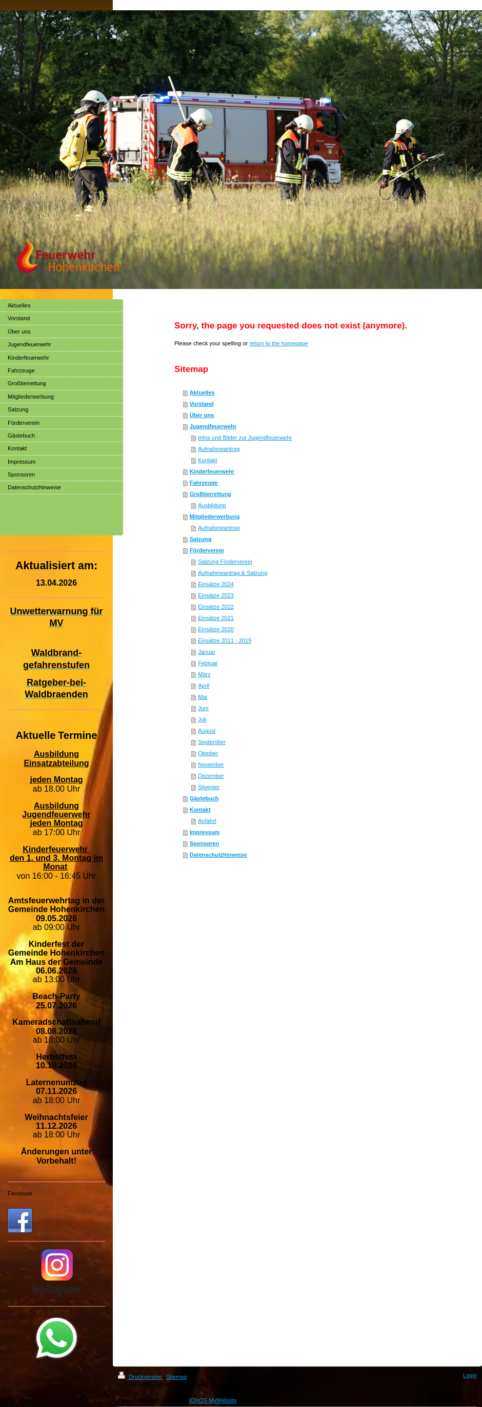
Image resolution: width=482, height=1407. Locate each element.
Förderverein (207, 550)
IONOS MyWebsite (213, 1400)
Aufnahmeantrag (218, 449)
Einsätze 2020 (216, 629)
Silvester (208, 787)
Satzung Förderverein (225, 561)
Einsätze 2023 (216, 595)
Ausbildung (212, 505)
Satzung (201, 539)
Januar (206, 652)
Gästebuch (204, 798)
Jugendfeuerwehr (213, 426)
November (211, 764)
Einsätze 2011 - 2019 (224, 640)
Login (470, 1375)
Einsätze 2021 (216, 618)
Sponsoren (204, 843)
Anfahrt (207, 821)
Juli (202, 719)
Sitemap (176, 1377)
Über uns (202, 415)
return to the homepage (278, 343)
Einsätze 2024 (216, 584)
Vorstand (202, 404)
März (204, 674)
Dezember (211, 776)
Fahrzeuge (204, 483)
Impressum (205, 832)
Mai (202, 697)
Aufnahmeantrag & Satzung (232, 573)
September (212, 742)
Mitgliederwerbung (215, 516)
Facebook (20, 1193)
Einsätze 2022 (216, 607)
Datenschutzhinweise (218, 855)
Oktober (208, 753)
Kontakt (207, 460)
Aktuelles (202, 392)
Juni (203, 708)
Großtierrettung (210, 494)
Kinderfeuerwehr (212, 471)
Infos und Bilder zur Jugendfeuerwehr (245, 437)
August (206, 731)
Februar (208, 663)
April (203, 685)
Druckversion (140, 1377)
